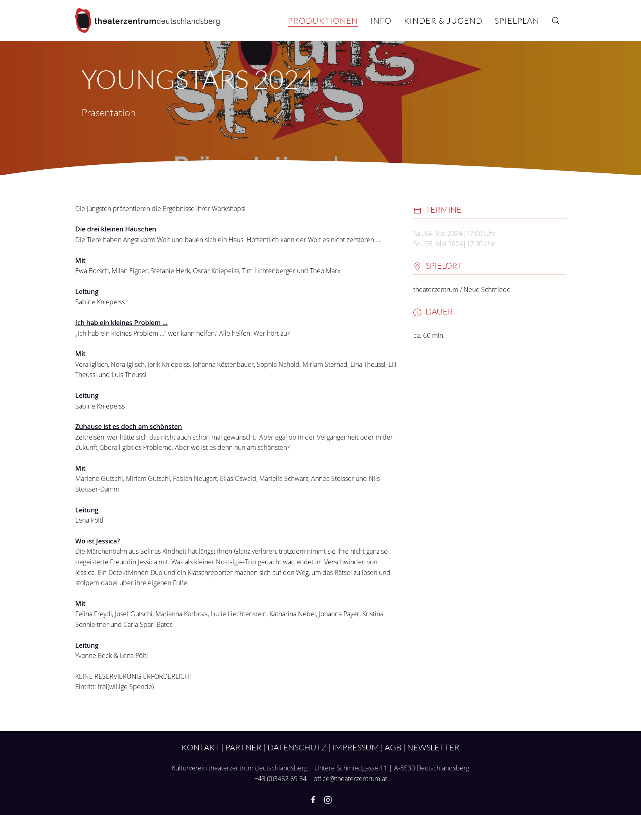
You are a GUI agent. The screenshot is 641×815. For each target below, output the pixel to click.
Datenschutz (297, 747)
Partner (243, 747)
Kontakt (201, 747)
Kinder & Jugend (443, 20)
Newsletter (433, 747)
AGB (393, 747)
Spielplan (517, 20)
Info (381, 20)
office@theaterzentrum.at (350, 778)
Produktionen (323, 20)
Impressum (355, 747)
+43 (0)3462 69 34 (280, 778)
